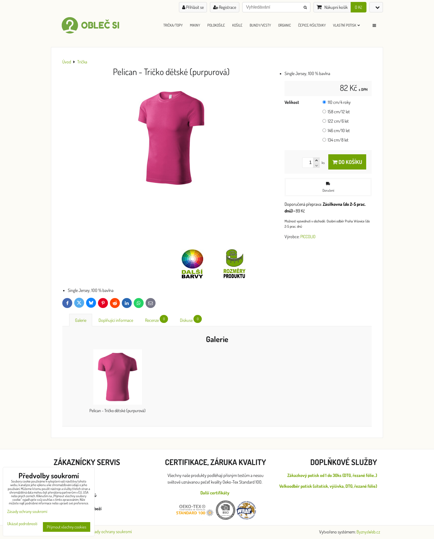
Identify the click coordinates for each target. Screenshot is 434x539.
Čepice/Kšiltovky (312, 25)
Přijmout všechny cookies (66, 527)
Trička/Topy (173, 25)
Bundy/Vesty (260, 25)
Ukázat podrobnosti (22, 524)
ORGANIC (284, 25)
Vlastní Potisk (346, 25)
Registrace (224, 7)
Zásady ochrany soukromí (110, 531)
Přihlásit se (193, 7)
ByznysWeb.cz (368, 532)
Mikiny (195, 25)
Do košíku (347, 161)
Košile (237, 25)
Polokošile (216, 25)
